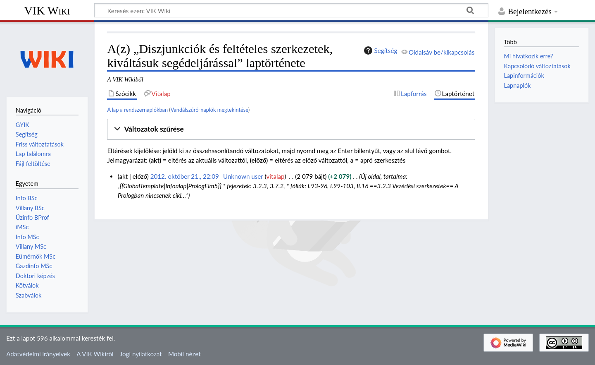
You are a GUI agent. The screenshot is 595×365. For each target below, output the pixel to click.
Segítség (379, 50)
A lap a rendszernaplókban (137, 109)
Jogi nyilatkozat (141, 354)
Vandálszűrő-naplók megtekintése (209, 109)
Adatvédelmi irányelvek (38, 354)
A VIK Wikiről (94, 354)
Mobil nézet (184, 354)
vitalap (276, 176)
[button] (291, 129)
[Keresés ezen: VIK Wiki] (291, 10)
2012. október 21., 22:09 (184, 176)
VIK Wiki (47, 10)
